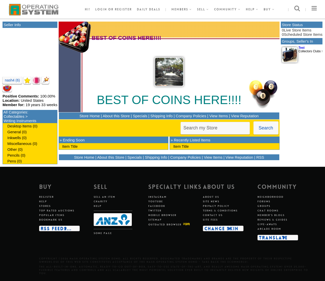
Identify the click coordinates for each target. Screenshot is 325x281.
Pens (11, 161)
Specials (140, 116)
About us (211, 197)
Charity (100, 201)
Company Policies (191, 116)
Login (101, 9)
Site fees (210, 219)
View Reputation (245, 116)
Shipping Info (161, 116)
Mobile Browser (162, 215)
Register (46, 197)
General (14, 132)
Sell (203, 9)
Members (181, 9)
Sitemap (155, 219)
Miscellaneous (19, 143)
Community (227, 9)
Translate (273, 237)
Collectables (14, 116)
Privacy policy (216, 206)
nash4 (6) (12, 80)
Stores (45, 206)
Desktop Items (19, 126)
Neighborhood (270, 197)
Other (12, 149)
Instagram (157, 197)
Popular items (51, 215)
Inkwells (14, 138)
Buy (269, 9)
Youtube (155, 201)
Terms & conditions (220, 210)
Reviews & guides (272, 219)
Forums (263, 201)
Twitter (154, 210)
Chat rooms (268, 210)
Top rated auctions (56, 210)
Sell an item (104, 197)
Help (252, 9)
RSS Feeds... (56, 228)
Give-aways (267, 224)
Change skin (221, 228)
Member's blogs (271, 215)
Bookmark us (50, 219)
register (123, 9)
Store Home (89, 116)
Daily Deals (148, 9)
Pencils (13, 155)
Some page (103, 233)
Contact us (213, 215)
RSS (260, 157)
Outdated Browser (165, 224)
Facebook (156, 206)
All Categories (15, 112)
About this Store (116, 116)
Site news (211, 201)
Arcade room (269, 228)
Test (302, 47)
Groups (263, 206)
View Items (218, 116)
